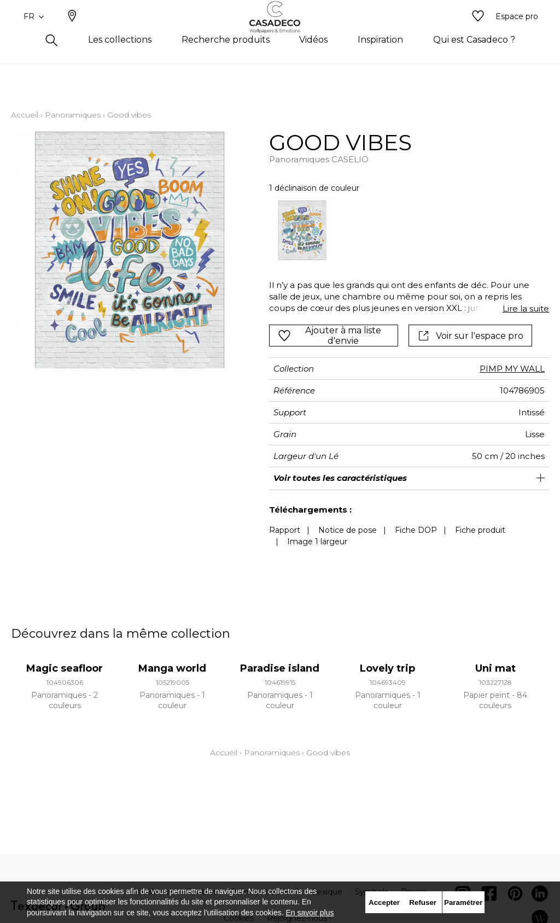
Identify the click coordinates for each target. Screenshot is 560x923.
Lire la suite (526, 308)
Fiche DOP (416, 530)
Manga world (172, 668)
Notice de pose (347, 530)
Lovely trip (387, 668)
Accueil (24, 115)
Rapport (284, 530)
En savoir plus (310, 912)
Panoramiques (73, 115)
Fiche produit (480, 530)
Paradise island (279, 668)
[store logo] (280, 34)
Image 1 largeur (317, 541)
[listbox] (403, 231)
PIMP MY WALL (512, 368)
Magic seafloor (64, 668)
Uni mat (495, 668)
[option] (302, 231)
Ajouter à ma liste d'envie (329, 335)
